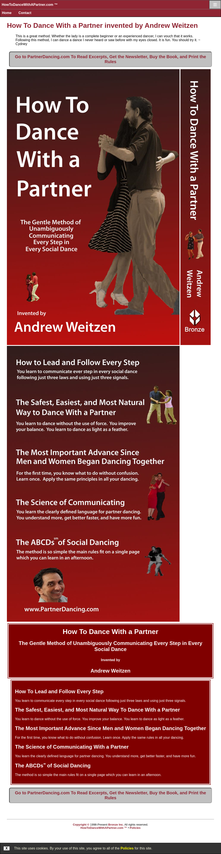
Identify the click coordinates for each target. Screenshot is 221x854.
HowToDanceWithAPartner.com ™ (30, 4)
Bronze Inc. (116, 824)
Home (6, 13)
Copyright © (81, 824)
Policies (127, 848)
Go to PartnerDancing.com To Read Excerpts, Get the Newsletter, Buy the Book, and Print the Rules (110, 59)
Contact (24, 13)
